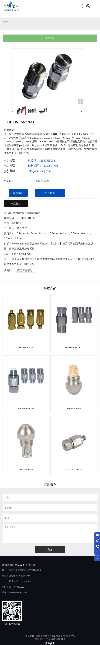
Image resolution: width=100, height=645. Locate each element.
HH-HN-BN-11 (26, 347)
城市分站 (70, 635)
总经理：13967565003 (41, 160)
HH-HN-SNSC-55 (26, 408)
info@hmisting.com (39, 171)
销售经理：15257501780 (43, 165)
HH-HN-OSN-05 (26, 469)
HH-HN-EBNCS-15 (74, 347)
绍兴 (58, 639)
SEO (63, 639)
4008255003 (18, 587)
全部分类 (49, 38)
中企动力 (50, 639)
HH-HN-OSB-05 (73, 408)
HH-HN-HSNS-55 (74, 469)
